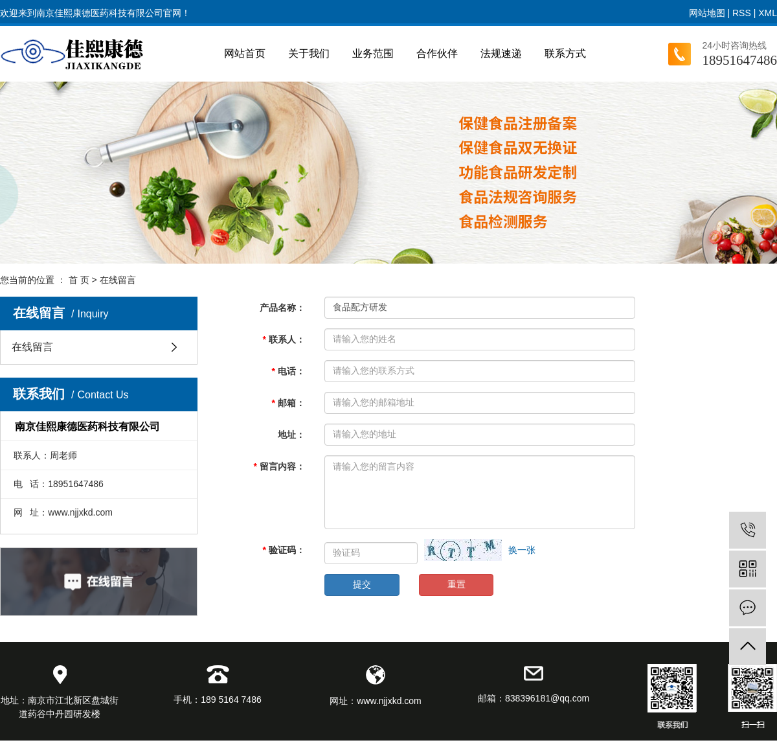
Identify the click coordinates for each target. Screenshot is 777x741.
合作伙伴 (437, 53)
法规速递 (501, 53)
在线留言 (32, 346)
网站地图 (707, 13)
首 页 (79, 280)
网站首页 (244, 53)
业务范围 (373, 53)
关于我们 (309, 53)
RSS (741, 13)
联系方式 (565, 53)
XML (767, 13)
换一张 (521, 550)
